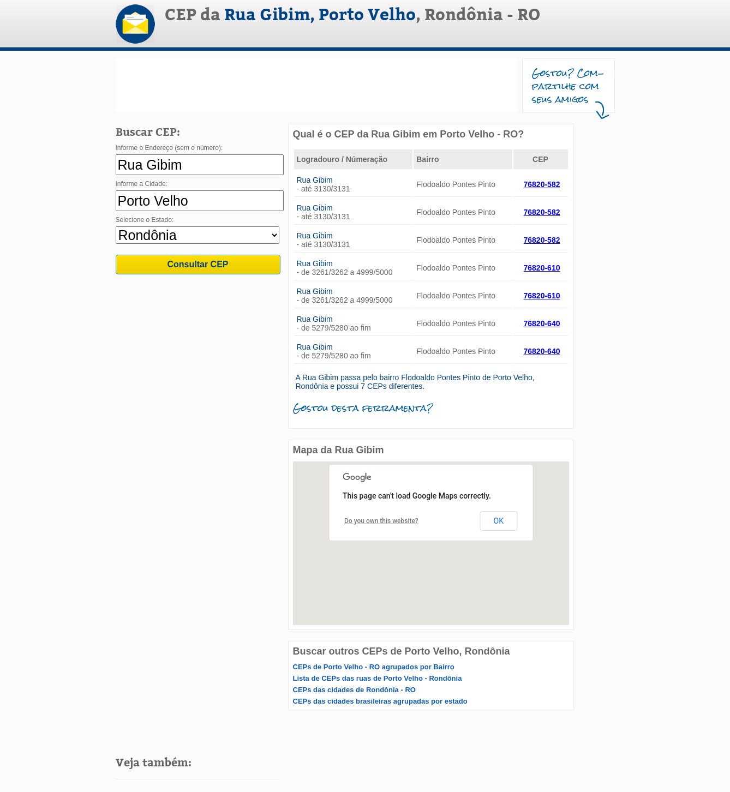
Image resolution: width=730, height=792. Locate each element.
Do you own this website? (381, 521)
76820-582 (542, 184)
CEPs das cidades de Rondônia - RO (354, 690)
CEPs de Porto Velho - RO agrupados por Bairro (373, 667)
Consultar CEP (197, 264)
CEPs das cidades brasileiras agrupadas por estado (380, 701)
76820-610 (542, 267)
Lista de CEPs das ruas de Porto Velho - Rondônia (377, 678)
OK (499, 521)
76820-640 (542, 323)
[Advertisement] (316, 85)
